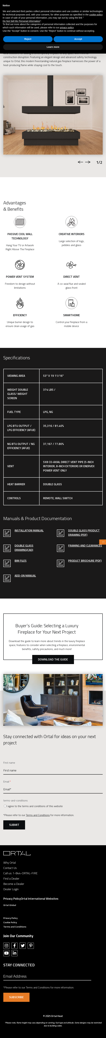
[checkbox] (53, 806)
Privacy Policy (12, 898)
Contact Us (10, 868)
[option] (53, 115)
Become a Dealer (13, 884)
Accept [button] (78, 39)
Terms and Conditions (38, 815)
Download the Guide (53, 659)
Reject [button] (27, 39)
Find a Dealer (11, 878)
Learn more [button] (53, 47)
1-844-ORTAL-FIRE (25, 873)
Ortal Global (9, 905)
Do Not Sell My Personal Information (21, 21)
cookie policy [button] (95, 14)
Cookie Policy (10, 922)
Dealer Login (11, 889)
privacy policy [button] (67, 27)
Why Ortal (9, 862)
